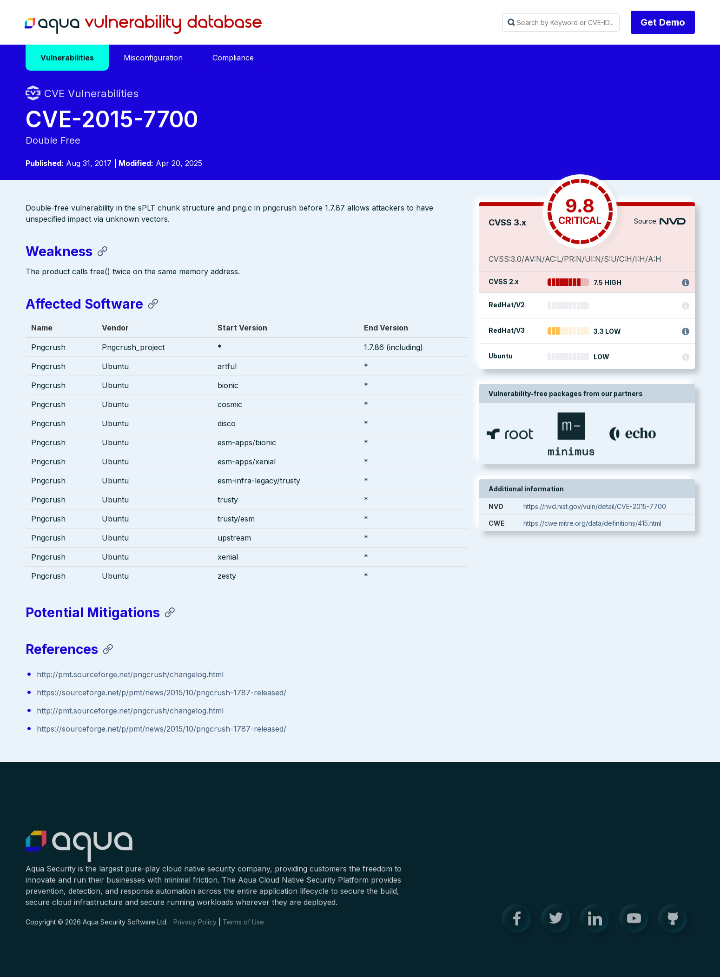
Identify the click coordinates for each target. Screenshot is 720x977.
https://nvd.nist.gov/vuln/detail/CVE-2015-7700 (594, 508)
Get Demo (663, 22)
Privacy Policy (195, 928)
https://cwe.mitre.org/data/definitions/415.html (592, 524)
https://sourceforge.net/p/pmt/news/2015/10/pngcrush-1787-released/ (161, 693)
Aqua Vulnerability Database (143, 24)
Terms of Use (243, 928)
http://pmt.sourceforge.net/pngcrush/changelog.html (130, 675)
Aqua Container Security (79, 853)
